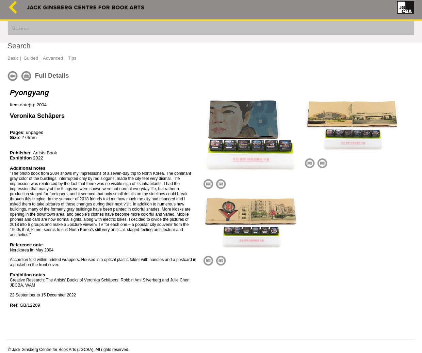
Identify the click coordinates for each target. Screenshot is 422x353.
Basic (13, 58)
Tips (72, 58)
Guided (30, 58)
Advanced (53, 58)
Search (20, 28)
